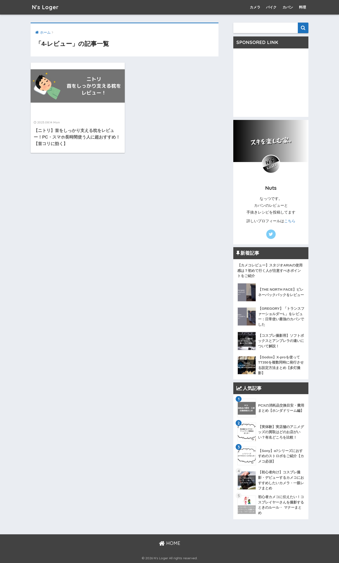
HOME (169, 543)
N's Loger (45, 7)
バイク (271, 7)
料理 (302, 7)
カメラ (255, 7)
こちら (289, 221)
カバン (287, 7)
